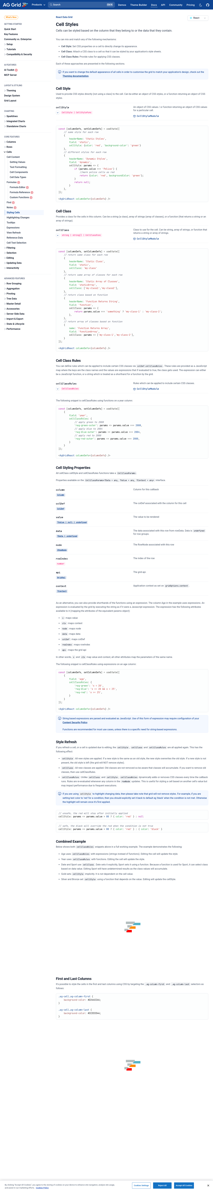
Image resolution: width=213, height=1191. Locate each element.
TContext (62, 591)
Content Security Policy (75, 722)
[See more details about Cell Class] (57, 235)
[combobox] (198, 18)
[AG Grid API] (163, 4)
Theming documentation (76, 76)
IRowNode (62, 550)
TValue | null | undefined (72, 522)
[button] (81, 5)
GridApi (61, 577)
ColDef (60, 508)
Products (38, 4)
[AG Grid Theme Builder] (138, 4)
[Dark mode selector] (200, 4)
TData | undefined (67, 536)
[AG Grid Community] (175, 4)
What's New (11, 17)
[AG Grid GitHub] (208, 4)
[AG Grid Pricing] (190, 4)
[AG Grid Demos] (122, 4)
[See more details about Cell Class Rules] (57, 389)
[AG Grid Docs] (154, 4)
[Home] (15, 4)
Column (60, 495)
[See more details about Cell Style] (57, 112)
